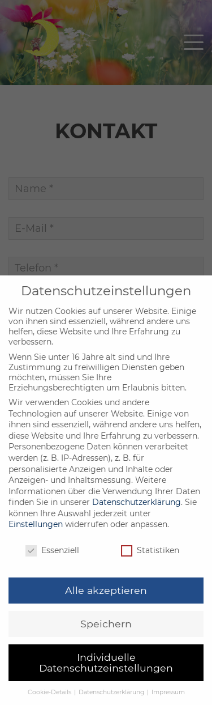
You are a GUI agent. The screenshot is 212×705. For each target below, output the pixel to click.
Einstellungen (35, 545)
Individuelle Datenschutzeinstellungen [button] (106, 683)
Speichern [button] (106, 645)
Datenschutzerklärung (136, 523)
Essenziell (52, 571)
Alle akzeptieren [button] (106, 611)
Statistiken (150, 571)
